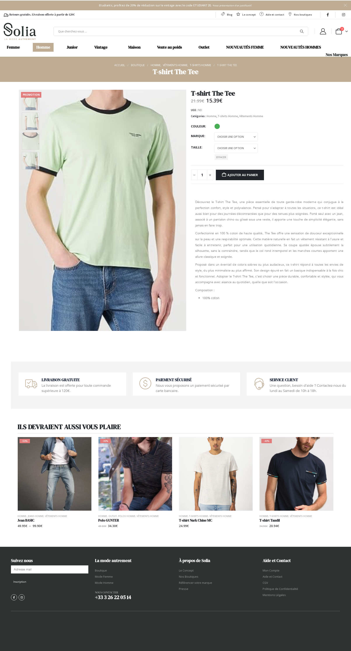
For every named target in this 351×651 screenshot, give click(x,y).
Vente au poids (169, 47)
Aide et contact (271, 14)
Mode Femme (104, 577)
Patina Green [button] (217, 126)
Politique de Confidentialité (280, 589)
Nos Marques (337, 54)
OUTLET (112, 516)
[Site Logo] (19, 31)
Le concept (246, 14)
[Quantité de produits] (202, 175)
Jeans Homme (36, 516)
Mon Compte (271, 570)
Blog (226, 14)
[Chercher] (302, 31)
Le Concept (186, 570)
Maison (134, 47)
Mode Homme (104, 583)
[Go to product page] (54, 474)
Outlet (204, 47)
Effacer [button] (221, 157)
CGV (265, 583)
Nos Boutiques (188, 577)
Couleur (198, 126)
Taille (196, 147)
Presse (183, 589)
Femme (13, 47)
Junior (72, 47)
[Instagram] (343, 14)
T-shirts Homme (228, 116)
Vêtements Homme (251, 116)
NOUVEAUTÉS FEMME (245, 47)
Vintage (100, 47)
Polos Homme (126, 516)
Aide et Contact (272, 577)
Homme (43, 47)
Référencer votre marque (195, 583)
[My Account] (323, 31)
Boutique (101, 570)
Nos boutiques (300, 14)
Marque (197, 136)
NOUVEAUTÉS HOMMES (300, 47)
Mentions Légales (274, 595)
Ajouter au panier (242, 175)
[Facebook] (327, 14)
